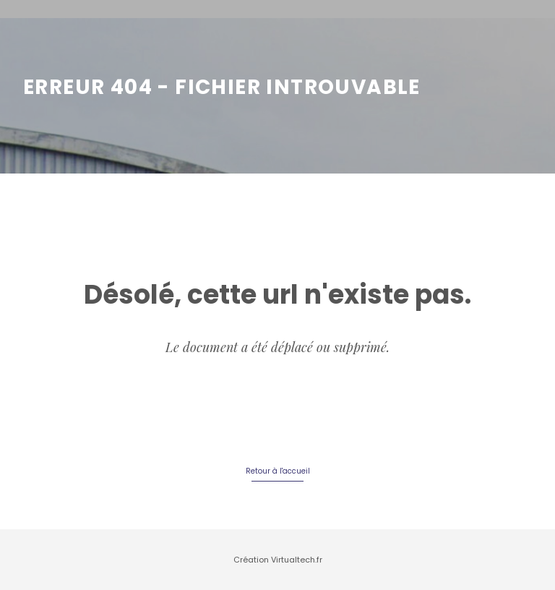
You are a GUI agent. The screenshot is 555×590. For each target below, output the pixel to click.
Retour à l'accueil (278, 471)
